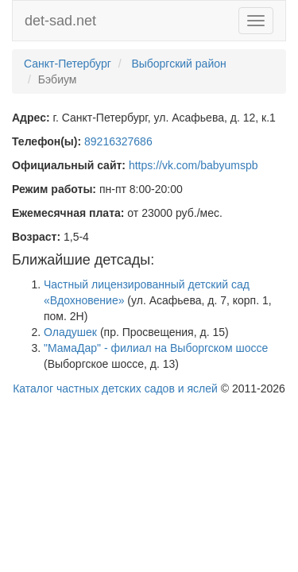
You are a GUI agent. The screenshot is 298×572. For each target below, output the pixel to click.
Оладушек (70, 332)
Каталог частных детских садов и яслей (115, 388)
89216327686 (118, 141)
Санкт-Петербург (67, 63)
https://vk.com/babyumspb (193, 165)
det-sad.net (60, 21)
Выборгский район (178, 63)
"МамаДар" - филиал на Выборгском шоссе (156, 348)
